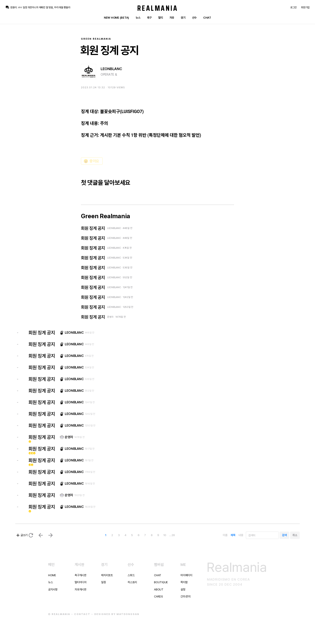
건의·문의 (185, 596)
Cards (158, 596)
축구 (149, 17)
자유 (172, 17)
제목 (233, 535)
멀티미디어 (80, 582)
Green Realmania (96, 38)
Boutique (161, 582)
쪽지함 (183, 582)
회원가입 (305, 7)
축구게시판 (80, 575)
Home (52, 575)
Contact (82, 614)
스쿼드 (131, 575)
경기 (183, 17)
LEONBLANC (111, 69)
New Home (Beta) (116, 17)
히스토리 (132, 582)
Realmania (157, 8)
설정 (182, 589)
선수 (194, 17)
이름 (225, 535)
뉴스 (138, 17)
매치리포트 (107, 575)
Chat (207, 17)
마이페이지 (186, 575)
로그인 (293, 7)
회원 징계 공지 (93, 228)
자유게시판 (80, 589)
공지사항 (53, 589)
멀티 (160, 17)
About (158, 589)
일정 (103, 582)
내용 (240, 535)
